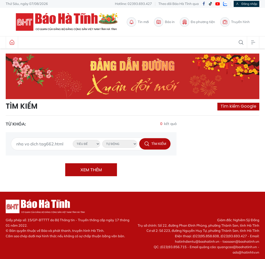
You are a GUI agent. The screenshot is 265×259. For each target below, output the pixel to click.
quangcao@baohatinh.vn (237, 247)
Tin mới (138, 22)
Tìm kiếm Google (238, 106)
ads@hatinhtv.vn (246, 252)
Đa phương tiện (197, 22)
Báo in (164, 22)
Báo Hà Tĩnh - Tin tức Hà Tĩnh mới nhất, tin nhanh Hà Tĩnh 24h (69, 22)
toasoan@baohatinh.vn (241, 241)
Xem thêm (91, 169)
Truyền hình (235, 22)
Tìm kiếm (22, 106)
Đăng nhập (246, 4)
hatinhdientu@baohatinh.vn (197, 241)
